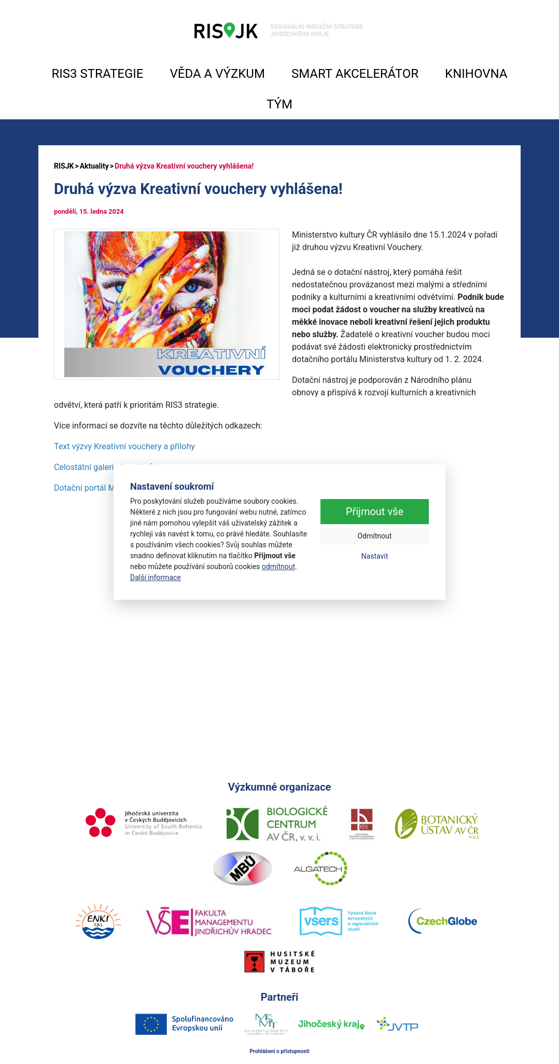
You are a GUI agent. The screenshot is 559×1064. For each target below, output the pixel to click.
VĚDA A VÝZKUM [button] (217, 73)
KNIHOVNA (476, 73)
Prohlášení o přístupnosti (279, 1051)
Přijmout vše (374, 512)
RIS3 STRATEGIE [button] (98, 73)
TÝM (279, 104)
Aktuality (94, 166)
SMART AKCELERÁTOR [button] (354, 73)
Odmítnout (374, 536)
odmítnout (278, 566)
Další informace (155, 577)
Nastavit (374, 556)
